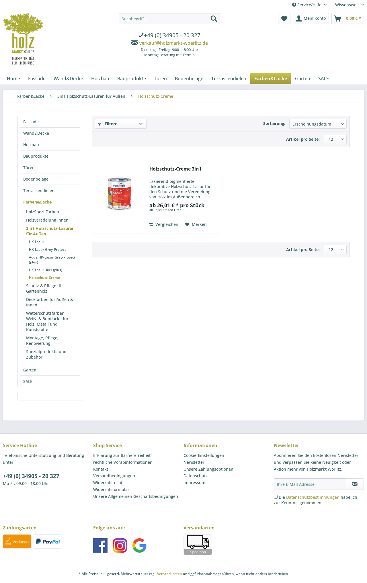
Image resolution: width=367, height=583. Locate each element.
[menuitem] (169, 36)
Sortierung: (274, 123)
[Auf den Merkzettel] (196, 224)
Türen (29, 167)
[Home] (13, 78)
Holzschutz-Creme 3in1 (175, 169)
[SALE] (323, 78)
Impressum (194, 482)
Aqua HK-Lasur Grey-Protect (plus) (52, 260)
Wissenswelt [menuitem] (347, 4)
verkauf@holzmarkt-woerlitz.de (173, 43)
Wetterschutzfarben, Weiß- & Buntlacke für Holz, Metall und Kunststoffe (47, 321)
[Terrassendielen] (228, 78)
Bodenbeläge (35, 179)
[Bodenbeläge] (189, 78)
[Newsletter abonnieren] (355, 484)
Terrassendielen (38, 190)
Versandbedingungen (114, 475)
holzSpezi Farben (42, 211)
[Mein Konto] (311, 18)
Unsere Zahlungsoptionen (208, 469)
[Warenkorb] (347, 18)
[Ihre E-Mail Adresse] (310, 484)
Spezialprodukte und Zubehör (46, 354)
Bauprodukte (35, 156)
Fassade (31, 121)
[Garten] (302, 78)
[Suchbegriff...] (169, 18)
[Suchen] (214, 18)
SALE (27, 381)
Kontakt (100, 469)
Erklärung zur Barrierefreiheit (122, 455)
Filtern (108, 123)
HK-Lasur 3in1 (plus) (45, 269)
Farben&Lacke (37, 202)
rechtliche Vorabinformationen (123, 462)
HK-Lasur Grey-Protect (47, 249)
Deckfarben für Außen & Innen (49, 302)
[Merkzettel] (284, 18)
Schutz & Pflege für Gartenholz (44, 288)
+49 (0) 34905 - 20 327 (31, 476)
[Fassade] (37, 78)
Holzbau (31, 144)
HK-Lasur (36, 241)
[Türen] (160, 78)
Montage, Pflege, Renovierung (42, 340)
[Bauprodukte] (131, 78)
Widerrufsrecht (107, 482)
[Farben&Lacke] (270, 78)
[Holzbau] (100, 78)
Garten (29, 370)
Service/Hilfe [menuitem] (307, 4)
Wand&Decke (36, 133)
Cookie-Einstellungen (204, 455)
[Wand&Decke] (68, 78)
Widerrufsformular (111, 489)
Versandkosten (169, 573)
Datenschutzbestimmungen (312, 497)
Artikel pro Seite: (303, 139)
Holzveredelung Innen (47, 220)
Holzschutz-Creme (44, 277)
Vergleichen (163, 224)
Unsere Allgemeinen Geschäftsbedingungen (135, 496)
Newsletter (194, 462)
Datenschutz (196, 475)
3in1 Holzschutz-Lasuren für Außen (50, 231)
